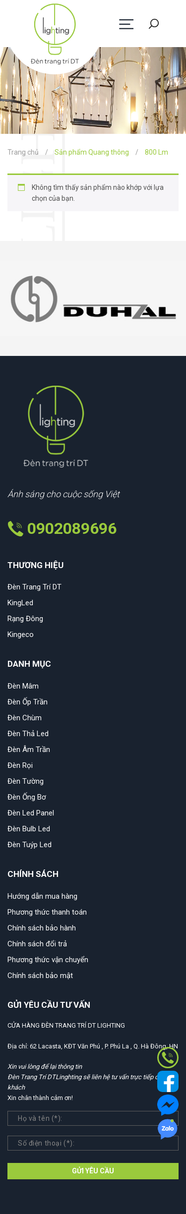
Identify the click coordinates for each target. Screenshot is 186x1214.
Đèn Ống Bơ (26, 797)
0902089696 (72, 528)
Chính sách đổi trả (37, 943)
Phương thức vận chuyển (47, 959)
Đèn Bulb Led (28, 828)
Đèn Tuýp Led (29, 844)
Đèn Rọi (20, 765)
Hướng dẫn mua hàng (42, 896)
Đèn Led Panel (30, 813)
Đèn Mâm (23, 686)
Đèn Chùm (24, 717)
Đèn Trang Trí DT (34, 586)
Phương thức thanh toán (47, 912)
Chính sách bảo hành (41, 928)
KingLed (20, 602)
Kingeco (20, 634)
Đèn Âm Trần (28, 749)
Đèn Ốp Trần (27, 701)
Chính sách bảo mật (40, 975)
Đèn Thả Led (28, 733)
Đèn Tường (25, 781)
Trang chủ (23, 152)
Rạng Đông (25, 618)
